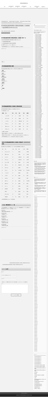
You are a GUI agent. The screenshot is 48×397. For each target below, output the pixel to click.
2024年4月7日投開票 (38, 144)
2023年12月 (36, 237)
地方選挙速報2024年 (24, 7)
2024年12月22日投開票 (38, 105)
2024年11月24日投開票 (38, 109)
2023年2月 (35, 251)
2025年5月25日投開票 (38, 84)
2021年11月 (36, 272)
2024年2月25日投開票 (38, 151)
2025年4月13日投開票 (38, 89)
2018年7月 (35, 328)
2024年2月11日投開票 (38, 153)
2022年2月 (35, 268)
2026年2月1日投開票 (38, 45)
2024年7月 (35, 227)
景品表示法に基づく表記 (37, 7)
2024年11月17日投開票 (38, 110)
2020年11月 (36, 289)
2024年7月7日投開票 (38, 131)
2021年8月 (35, 276)
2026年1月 (35, 202)
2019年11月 (36, 306)
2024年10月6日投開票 (38, 118)
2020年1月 (35, 303)
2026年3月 (35, 199)
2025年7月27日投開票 (38, 73)
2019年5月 (35, 314)
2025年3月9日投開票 (38, 95)
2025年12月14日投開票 (38, 51)
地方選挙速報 (13, 199)
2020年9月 (35, 292)
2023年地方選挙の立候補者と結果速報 (39, 365)
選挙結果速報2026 (24, 3)
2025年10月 (36, 206)
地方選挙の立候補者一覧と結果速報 (39, 375)
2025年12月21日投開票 (38, 50)
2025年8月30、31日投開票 (39, 67)
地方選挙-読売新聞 (3, 213)
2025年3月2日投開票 (38, 96)
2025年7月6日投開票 (38, 77)
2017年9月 (35, 342)
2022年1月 (35, 269)
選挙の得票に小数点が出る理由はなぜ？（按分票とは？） (21, 135)
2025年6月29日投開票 (38, 78)
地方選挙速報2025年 (17, 7)
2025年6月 (35, 212)
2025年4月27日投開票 (38, 87)
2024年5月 (35, 230)
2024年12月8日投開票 (38, 107)
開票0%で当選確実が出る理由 (19, 133)
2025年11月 (36, 205)
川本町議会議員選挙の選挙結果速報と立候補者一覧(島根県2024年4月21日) (12, 264)
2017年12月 (36, 338)
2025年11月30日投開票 (38, 53)
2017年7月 (35, 345)
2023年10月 (36, 240)
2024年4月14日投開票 (38, 143)
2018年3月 (35, 334)
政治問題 (35, 376)
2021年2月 (35, 285)
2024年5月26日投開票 (38, 138)
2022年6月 (35, 262)
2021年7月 (35, 278)
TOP (5, 21)
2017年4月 (35, 349)
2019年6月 (35, 313)
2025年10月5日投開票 (38, 62)
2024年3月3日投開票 (38, 150)
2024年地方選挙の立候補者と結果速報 (39, 366)
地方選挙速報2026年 (11, 7)
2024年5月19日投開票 (38, 139)
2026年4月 (35, 198)
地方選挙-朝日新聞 (3, 216)
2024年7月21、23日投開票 (39, 129)
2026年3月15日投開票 (38, 40)
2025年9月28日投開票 (38, 63)
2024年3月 (35, 233)
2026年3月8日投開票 (38, 41)
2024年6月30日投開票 (38, 132)
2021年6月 (35, 279)
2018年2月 (35, 335)
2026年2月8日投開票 (38, 44)
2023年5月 (35, 247)
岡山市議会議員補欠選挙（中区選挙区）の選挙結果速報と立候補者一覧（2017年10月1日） (40, 189)
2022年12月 (36, 254)
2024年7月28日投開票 (38, 128)
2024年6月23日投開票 (38, 133)
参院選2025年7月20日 (39, 75)
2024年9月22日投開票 (38, 120)
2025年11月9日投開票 (38, 56)
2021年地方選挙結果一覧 (37, 362)
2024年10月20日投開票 (38, 116)
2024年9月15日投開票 (38, 121)
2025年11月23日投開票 (38, 54)
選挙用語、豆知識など (37, 388)
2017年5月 (35, 348)
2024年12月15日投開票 (38, 106)
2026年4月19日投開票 (38, 34)
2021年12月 (36, 271)
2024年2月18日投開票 (38, 152)
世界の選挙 (35, 372)
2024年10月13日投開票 (38, 117)
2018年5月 (35, 331)
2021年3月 (35, 283)
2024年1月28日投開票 (38, 155)
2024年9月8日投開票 (38, 122)
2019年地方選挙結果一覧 (37, 359)
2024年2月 (35, 234)
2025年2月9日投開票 (38, 99)
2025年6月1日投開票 (38, 83)
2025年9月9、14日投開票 (38, 65)
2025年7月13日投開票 (38, 76)
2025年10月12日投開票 (38, 61)
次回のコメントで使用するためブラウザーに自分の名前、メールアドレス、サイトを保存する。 (15, 282)
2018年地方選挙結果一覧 (37, 358)
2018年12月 (36, 321)
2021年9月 (35, 275)
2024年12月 (36, 220)
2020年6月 (35, 296)
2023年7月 (35, 244)
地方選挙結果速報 (3, 224)
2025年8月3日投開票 (38, 72)
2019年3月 (35, 317)
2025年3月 (35, 216)
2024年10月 (36, 223)
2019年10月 (36, 307)
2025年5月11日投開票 (38, 86)
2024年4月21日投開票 (38, 142)
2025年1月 (35, 219)
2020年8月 (35, 293)
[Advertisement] (24, 15)
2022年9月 (35, 258)
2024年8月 (35, 226)
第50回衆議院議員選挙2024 (38, 384)
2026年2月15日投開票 (38, 43)
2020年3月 (35, 300)
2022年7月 (35, 261)
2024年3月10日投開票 (38, 149)
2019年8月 (35, 310)
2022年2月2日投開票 (38, 100)
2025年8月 (35, 209)
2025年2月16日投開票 (38, 98)
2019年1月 (35, 320)
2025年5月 (35, 213)
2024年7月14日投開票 (38, 130)
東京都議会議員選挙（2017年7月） (39, 381)
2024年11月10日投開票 (38, 111)
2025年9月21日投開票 (38, 64)
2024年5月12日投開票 (38, 140)
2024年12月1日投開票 (38, 108)
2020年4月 (35, 299)
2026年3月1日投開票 (38, 42)
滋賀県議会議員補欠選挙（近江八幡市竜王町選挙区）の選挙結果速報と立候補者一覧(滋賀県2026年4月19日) (40, 164)
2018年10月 (36, 324)
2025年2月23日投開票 (38, 97)
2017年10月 (36, 341)
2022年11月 (36, 255)
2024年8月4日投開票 (38, 127)
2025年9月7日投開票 (38, 66)
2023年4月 (35, 248)
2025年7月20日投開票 (38, 74)
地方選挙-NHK (3, 210)
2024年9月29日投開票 (38, 119)
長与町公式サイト (4, 81)
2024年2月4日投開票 (38, 154)
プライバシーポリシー (24, 393)
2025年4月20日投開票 (38, 88)
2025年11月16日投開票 (38, 55)
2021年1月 (35, 286)
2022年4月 (35, 265)
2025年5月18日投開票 (38, 85)
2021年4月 (35, 282)
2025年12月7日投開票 (38, 52)
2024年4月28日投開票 (38, 141)
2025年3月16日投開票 (38, 94)
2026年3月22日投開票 (38, 39)
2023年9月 (35, 241)
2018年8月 (35, 327)
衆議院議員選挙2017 (37, 387)
